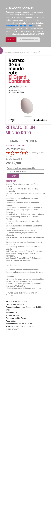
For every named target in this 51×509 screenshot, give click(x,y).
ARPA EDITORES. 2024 (15, 149)
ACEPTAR (11, 39)
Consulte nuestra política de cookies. (21, 26)
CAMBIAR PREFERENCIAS (28, 39)
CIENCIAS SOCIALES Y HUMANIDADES (24, 52)
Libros (6, 52)
